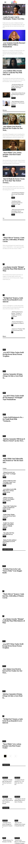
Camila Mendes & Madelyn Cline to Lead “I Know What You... (17, 194)
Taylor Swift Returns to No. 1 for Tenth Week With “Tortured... (13, 410)
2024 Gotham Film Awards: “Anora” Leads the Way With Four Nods (12, 72)
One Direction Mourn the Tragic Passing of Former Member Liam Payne (17, 86)
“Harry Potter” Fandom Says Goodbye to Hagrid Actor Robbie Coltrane (10, 498)
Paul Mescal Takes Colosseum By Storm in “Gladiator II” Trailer (16, 203)
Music (4, 340)
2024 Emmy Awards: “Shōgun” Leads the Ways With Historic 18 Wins (14, 262)
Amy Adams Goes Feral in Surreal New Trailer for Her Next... (13, 128)
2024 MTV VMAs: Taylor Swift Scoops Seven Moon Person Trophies (13, 345)
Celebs (4, 467)
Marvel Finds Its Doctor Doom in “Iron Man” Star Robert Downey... (14, 181)
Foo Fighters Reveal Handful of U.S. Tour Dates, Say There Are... (19, 773)
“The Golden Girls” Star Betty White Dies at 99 (8, 524)
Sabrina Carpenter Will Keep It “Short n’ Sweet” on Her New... (14, 430)
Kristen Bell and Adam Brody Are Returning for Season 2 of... (18, 94)
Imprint (14, 841)
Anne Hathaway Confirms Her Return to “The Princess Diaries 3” (17, 103)
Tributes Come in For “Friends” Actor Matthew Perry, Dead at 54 (8, 490)
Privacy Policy (17, 839)
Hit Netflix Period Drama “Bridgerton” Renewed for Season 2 (7, 816)
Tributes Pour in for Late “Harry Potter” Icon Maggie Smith (9, 464)
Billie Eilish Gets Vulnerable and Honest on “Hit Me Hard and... (13, 451)
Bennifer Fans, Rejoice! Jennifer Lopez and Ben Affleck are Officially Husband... (8, 516)
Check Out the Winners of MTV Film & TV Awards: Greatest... (20, 832)
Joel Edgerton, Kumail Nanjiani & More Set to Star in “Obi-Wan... (20, 791)
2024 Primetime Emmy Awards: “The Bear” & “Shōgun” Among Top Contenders (17, 305)
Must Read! (5, 810)
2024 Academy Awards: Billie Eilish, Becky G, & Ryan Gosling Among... (9, 481)
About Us (7, 839)
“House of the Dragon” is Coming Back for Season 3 (17, 313)
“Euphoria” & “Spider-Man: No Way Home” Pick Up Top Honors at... (7, 773)
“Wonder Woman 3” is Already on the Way (7, 831)
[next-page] (5, 750)
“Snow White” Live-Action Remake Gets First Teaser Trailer (12, 154)
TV (3, 231)
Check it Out (5, 768)
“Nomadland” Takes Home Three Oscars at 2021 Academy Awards (7, 792)
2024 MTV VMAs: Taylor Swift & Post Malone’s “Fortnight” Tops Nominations (13, 388)
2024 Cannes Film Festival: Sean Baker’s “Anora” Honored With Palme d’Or (17, 211)
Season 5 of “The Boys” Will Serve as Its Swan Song (18, 320)
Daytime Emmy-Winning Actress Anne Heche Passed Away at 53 (9, 507)
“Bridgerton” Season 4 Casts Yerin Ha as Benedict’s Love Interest (13, 290)
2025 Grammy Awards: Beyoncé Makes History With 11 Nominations (14, 45)
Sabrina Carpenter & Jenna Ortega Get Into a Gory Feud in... (13, 366)
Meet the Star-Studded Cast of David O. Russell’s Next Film (20, 815)
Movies (4, 123)
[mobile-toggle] (5, 2)
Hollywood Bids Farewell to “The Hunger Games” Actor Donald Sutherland (9, 473)
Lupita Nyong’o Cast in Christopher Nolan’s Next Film (13, 18)
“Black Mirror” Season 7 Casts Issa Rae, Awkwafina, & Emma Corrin (13, 236)
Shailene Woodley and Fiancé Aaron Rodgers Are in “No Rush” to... (9, 532)
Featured (4, 13)
